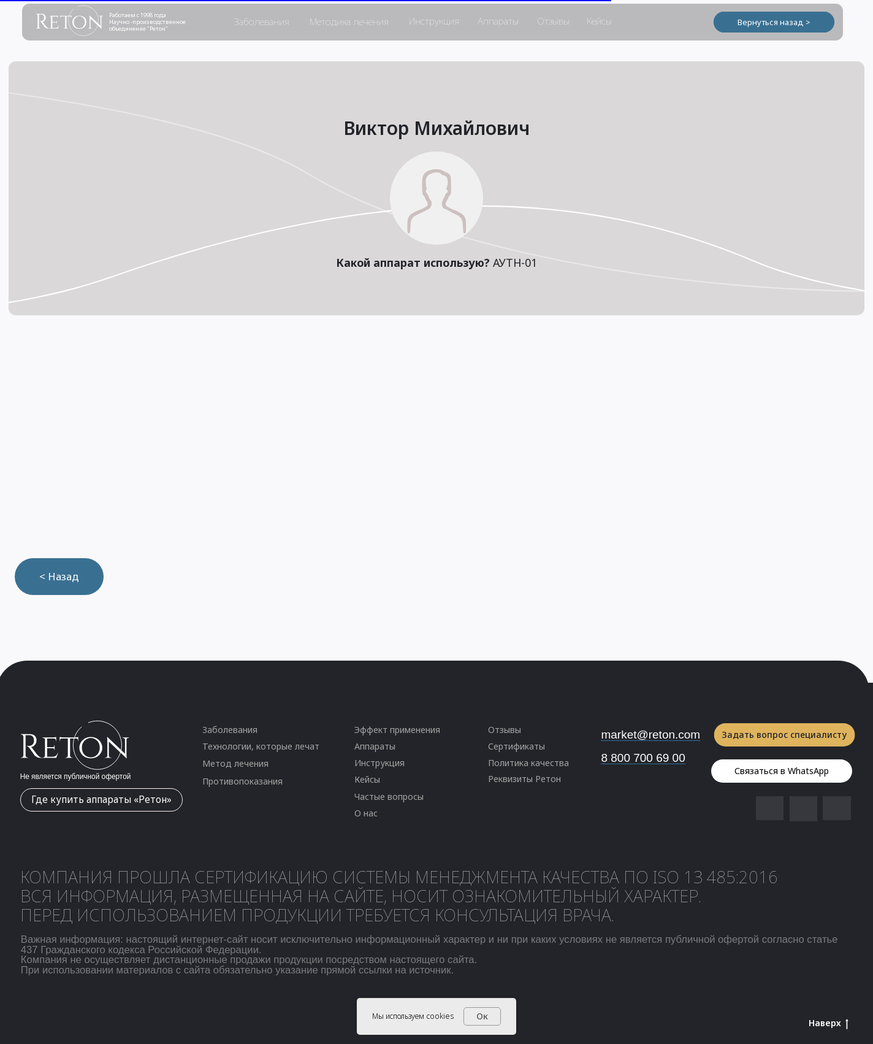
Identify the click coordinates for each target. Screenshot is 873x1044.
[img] (803, 808)
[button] (268, 782)
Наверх (828, 1023)
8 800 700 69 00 (643, 757)
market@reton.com (650, 734)
